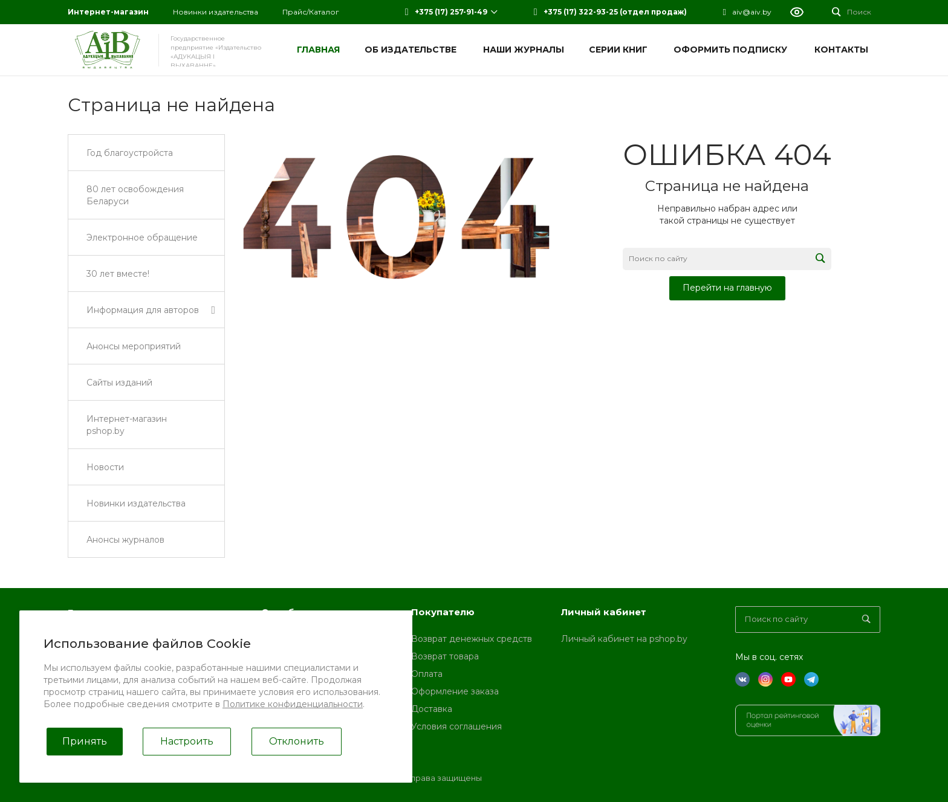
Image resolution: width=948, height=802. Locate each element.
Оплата (427, 673)
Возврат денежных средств (471, 638)
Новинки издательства (215, 11)
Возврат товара (445, 656)
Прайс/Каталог (310, 11)
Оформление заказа (455, 691)
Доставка (431, 708)
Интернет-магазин (108, 11)
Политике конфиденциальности (292, 704)
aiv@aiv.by (751, 11)
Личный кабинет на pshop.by (624, 638)
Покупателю (443, 612)
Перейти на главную (727, 287)
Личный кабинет (603, 612)
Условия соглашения (456, 726)
